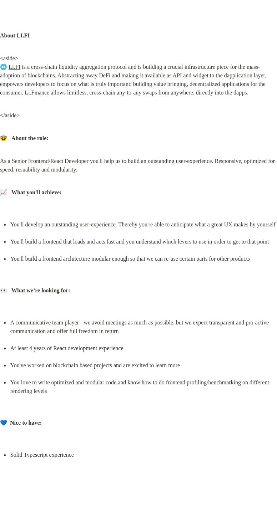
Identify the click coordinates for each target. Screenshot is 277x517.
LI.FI (23, 35)
